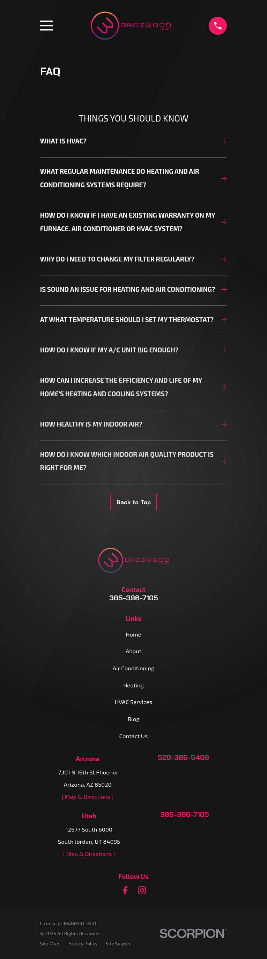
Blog (134, 718)
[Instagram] (142, 890)
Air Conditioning (133, 667)
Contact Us (133, 735)
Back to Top (134, 502)
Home (133, 634)
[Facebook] (125, 890)
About (133, 650)
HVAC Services (133, 701)
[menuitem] (49, 943)
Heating (133, 684)
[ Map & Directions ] (88, 796)
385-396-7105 (133, 598)
